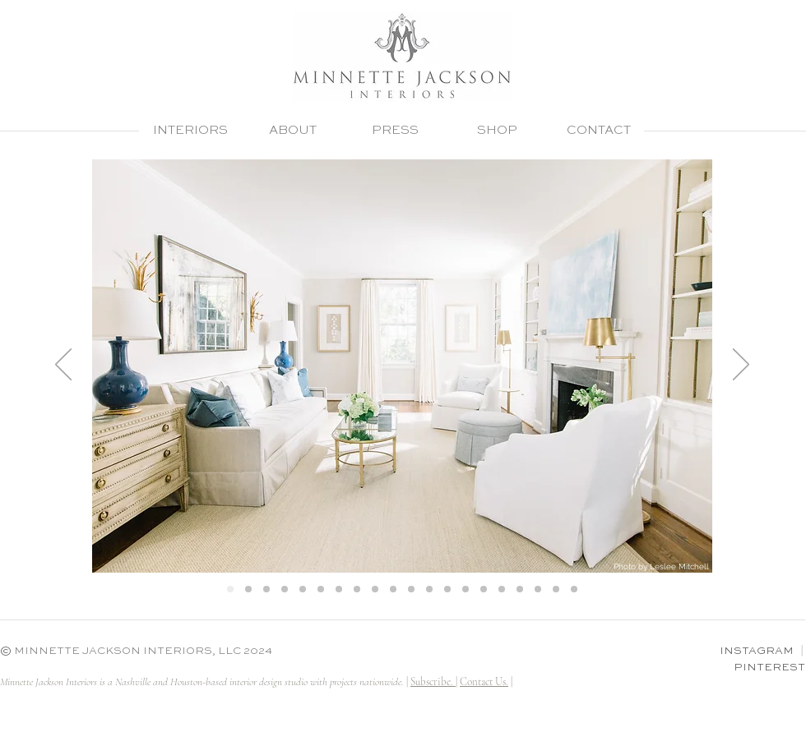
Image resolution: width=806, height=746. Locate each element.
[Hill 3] (266, 589)
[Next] (741, 365)
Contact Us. (484, 681)
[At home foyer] (501, 589)
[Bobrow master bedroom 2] (574, 589)
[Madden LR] (483, 589)
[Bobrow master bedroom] (556, 589)
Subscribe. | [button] (433, 681)
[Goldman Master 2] (320, 589)
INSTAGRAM (757, 651)
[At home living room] (393, 589)
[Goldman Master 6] (357, 589)
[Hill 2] (248, 589)
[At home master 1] (411, 589)
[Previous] (63, 365)
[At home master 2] (429, 589)
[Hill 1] (230, 589)
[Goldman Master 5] (339, 589)
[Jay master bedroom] (538, 589)
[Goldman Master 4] (375, 589)
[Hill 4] (284, 589)
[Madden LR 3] (465, 589)
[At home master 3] (447, 589)
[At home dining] (519, 589)
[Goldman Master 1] (302, 589)
